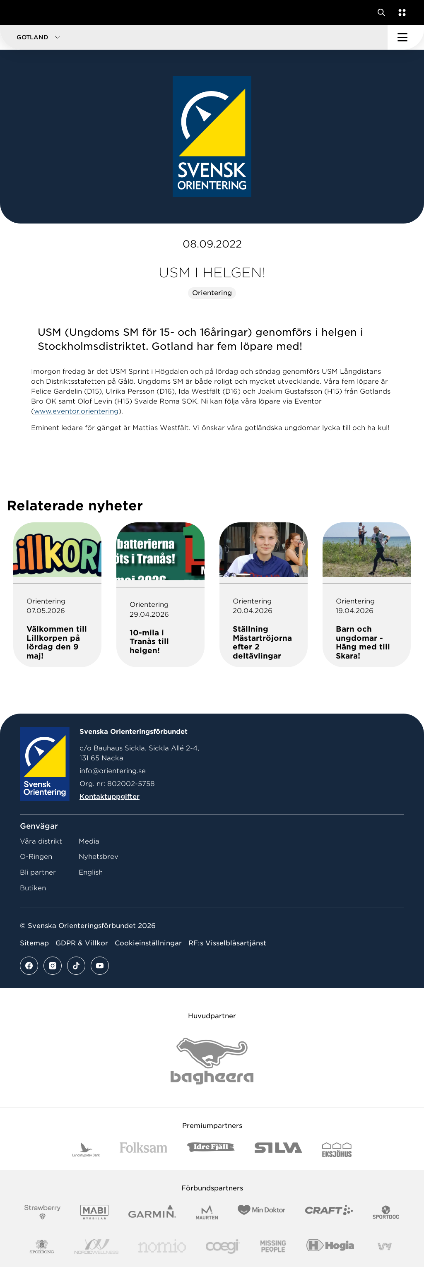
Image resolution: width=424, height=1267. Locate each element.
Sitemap (34, 943)
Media (89, 841)
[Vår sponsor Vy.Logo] (384, 1246)
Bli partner (38, 872)
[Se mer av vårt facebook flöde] (29, 966)
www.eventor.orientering (76, 411)
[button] (194, 37)
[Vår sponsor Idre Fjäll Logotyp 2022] (211, 1149)
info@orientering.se (113, 771)
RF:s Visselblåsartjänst (227, 943)
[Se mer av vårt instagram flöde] (52, 966)
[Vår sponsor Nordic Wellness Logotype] (96, 1246)
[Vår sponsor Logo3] (223, 1246)
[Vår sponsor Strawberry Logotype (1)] (42, 1212)
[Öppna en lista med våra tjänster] (400, 12)
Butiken (33, 888)
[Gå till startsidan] (22, 12)
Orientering (212, 293)
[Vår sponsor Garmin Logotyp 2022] (152, 1212)
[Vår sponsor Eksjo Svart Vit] (337, 1149)
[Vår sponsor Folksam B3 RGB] (143, 1149)
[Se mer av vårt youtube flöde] (100, 966)
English (91, 872)
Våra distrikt (41, 841)
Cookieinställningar (148, 943)
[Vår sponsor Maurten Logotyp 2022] (207, 1212)
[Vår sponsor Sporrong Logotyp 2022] (42, 1246)
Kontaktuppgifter (110, 797)
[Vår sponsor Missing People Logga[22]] (273, 1246)
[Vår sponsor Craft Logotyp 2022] (329, 1212)
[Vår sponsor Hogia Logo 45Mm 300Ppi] (330, 1246)
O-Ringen (36, 857)
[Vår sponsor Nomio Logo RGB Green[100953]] (162, 1246)
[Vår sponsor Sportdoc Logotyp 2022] (386, 1212)
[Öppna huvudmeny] (406, 37)
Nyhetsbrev (98, 857)
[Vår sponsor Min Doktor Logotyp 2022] (261, 1212)
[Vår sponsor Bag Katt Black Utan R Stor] (212, 1061)
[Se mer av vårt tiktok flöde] (76, 966)
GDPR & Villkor (81, 943)
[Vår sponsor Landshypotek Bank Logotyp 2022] (86, 1149)
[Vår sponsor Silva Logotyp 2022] (278, 1149)
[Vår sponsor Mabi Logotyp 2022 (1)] (94, 1212)
